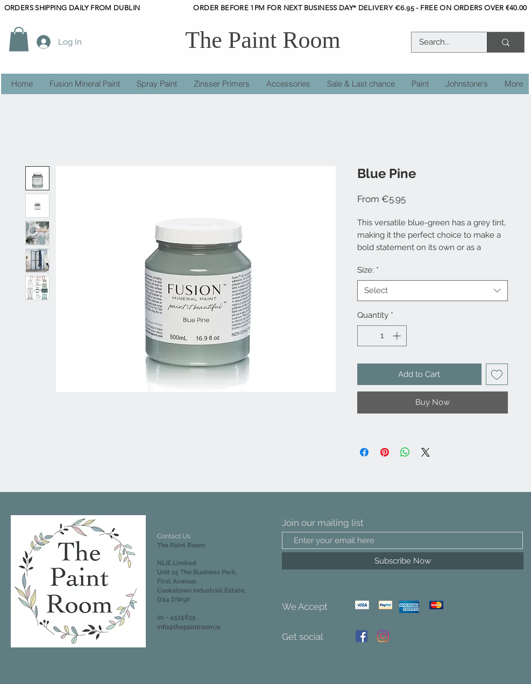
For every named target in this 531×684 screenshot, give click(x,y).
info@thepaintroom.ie (189, 627)
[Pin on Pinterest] (384, 452)
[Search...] (441, 42)
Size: (368, 270)
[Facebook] (361, 636)
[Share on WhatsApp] (405, 452)
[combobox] (432, 290)
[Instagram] (383, 636)
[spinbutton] (382, 336)
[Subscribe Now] (402, 560)
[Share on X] (425, 452)
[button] (19, 39)
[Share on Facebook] (364, 452)
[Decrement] (366, 336)
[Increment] (398, 336)
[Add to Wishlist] (497, 375)
